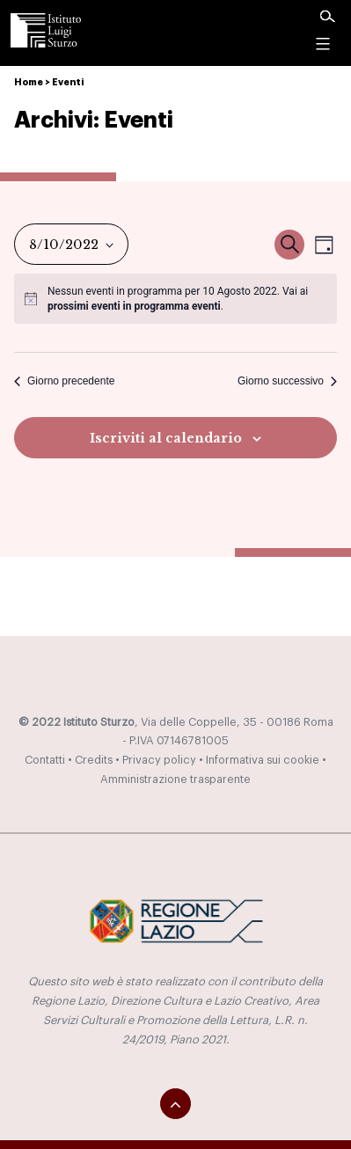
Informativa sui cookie (262, 760)
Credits (94, 760)
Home (28, 82)
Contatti (45, 760)
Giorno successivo (287, 381)
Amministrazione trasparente (175, 779)
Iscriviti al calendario (166, 438)
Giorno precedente (64, 381)
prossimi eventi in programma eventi (134, 306)
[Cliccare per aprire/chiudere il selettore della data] (71, 244)
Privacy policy (159, 760)
